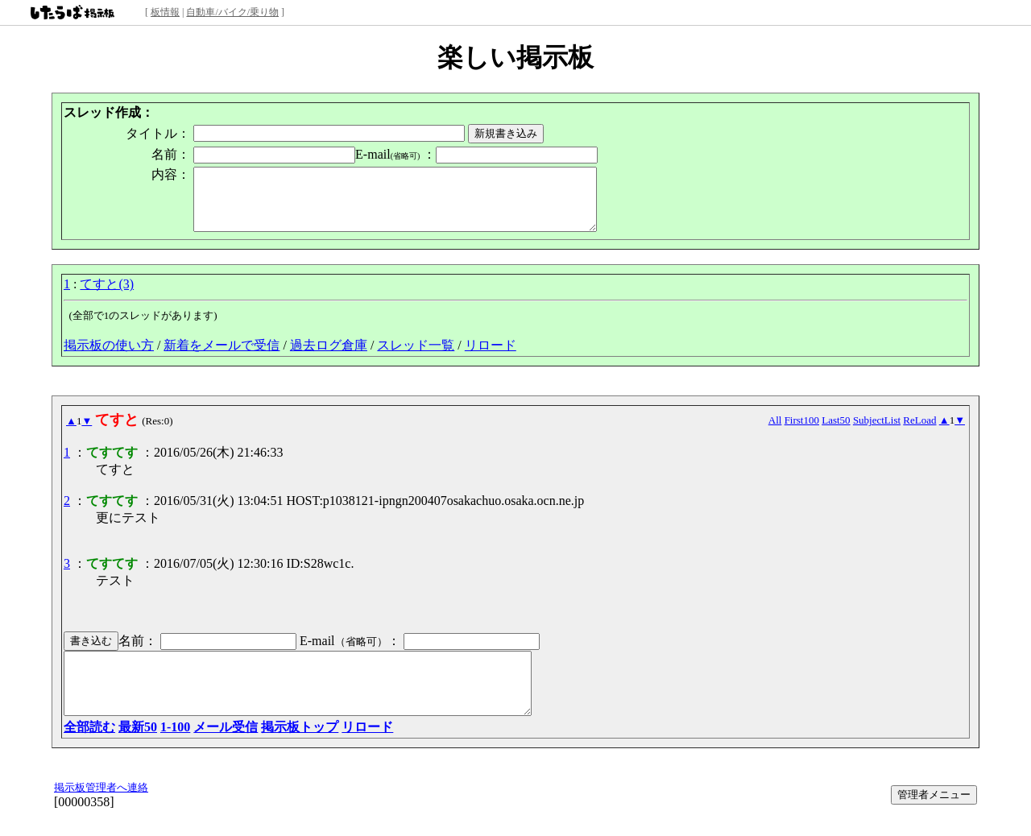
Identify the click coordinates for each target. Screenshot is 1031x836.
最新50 (137, 751)
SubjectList (877, 432)
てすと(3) (107, 296)
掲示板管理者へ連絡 (101, 811)
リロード (490, 357)
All (775, 432)
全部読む (89, 751)
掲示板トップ (299, 751)
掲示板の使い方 (109, 357)
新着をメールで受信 (221, 357)
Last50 (836, 432)
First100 (802, 432)
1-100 (175, 751)
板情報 (165, 12)
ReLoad (919, 432)
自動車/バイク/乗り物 (232, 12)
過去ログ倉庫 (328, 357)
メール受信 (225, 751)
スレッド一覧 (415, 357)
